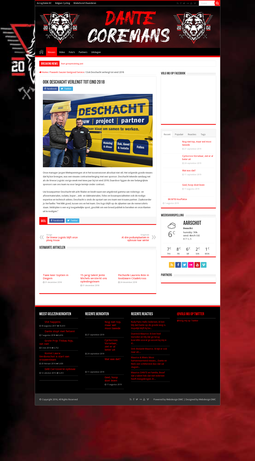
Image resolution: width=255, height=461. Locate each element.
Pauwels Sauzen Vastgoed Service (67, 72)
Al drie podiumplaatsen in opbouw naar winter (131, 238)
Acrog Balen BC (44, 3)
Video (62, 52)
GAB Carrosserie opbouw (60, 369)
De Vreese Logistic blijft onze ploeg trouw (64, 238)
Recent (167, 134)
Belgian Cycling (62, 3)
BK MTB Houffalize (177, 199)
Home (41, 51)
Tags (203, 134)
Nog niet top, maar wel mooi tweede (113, 325)
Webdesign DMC (174, 399)
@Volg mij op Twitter (190, 314)
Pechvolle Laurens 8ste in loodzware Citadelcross (133, 277)
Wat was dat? (189, 170)
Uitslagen (96, 52)
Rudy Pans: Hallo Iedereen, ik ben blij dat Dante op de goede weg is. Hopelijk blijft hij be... (148, 325)
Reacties (192, 134)
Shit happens (53, 322)
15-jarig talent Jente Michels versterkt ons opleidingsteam (93, 278)
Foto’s (72, 52)
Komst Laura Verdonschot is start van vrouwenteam (54, 356)
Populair (179, 134)
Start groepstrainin (69, 63)
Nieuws (51, 52)
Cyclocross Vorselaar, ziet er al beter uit (111, 345)
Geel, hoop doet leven (193, 185)
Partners (83, 52)
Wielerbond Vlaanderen (84, 3)
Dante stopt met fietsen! (60, 331)
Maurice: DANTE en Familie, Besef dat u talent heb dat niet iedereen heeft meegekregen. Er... (148, 375)
